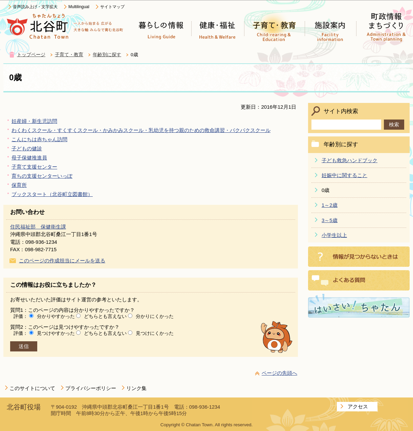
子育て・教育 (69, 54)
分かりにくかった (155, 316)
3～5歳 (330, 220)
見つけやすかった (56, 333)
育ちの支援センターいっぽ (42, 176)
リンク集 (136, 388)
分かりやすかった (56, 316)
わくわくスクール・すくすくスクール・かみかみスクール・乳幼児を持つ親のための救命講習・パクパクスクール (141, 130)
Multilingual (78, 6)
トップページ (31, 54)
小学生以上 (334, 235)
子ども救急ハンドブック (349, 160)
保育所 (19, 185)
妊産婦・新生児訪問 (34, 121)
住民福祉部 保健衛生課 (38, 227)
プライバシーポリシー (90, 388)
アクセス (358, 406)
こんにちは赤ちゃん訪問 (39, 139)
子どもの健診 (27, 148)
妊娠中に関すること (344, 175)
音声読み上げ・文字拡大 (35, 6)
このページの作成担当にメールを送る (62, 260)
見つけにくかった (155, 333)
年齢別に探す (107, 54)
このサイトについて (32, 388)
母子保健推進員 (29, 157)
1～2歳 (330, 205)
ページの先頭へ (279, 373)
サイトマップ (112, 6)
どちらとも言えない (105, 316)
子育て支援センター (34, 167)
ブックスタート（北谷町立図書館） (52, 194)
